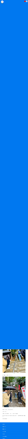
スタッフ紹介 (4, 431)
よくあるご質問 (4, 436)
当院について (4, 426)
